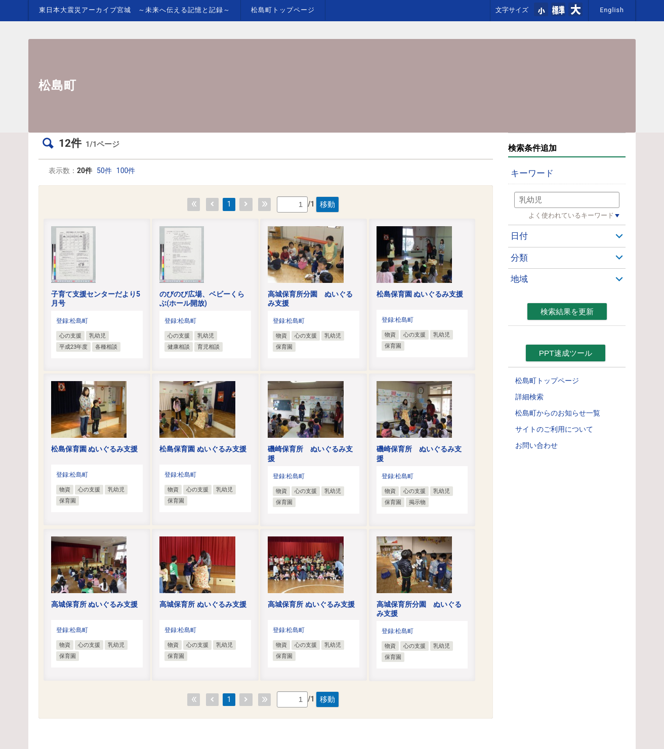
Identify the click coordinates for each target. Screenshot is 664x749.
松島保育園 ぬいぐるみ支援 (420, 294)
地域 (519, 279)
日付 (519, 236)
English (612, 10)
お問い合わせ (536, 445)
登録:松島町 (72, 320)
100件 (126, 171)
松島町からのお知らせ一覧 (557, 413)
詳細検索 (529, 397)
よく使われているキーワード (571, 215)
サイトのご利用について (554, 429)
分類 (519, 258)
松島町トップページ (283, 10)
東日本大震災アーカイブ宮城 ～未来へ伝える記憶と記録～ (134, 10)
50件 (104, 171)
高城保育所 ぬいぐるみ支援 (94, 604)
